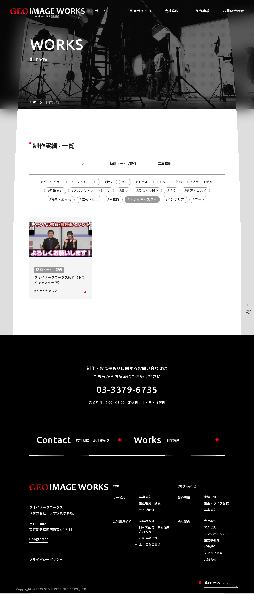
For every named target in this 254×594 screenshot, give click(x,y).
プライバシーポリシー (46, 561)
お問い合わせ (233, 10)
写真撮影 (166, 163)
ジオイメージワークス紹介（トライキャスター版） (59, 280)
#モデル (142, 181)
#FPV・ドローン (83, 181)
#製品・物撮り (147, 190)
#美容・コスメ (196, 190)
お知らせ (210, 560)
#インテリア (175, 199)
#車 (125, 181)
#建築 (109, 181)
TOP (32, 102)
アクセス (210, 528)
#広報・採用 (89, 199)
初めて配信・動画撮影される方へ (154, 530)
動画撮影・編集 (150, 504)
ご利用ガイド (136, 10)
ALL (84, 163)
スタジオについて (216, 534)
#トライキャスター (142, 199)
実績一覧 (210, 497)
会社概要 (210, 521)
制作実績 (203, 10)
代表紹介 (210, 547)
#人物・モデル (202, 181)
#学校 (171, 190)
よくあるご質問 (150, 545)
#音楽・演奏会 (60, 199)
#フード (199, 199)
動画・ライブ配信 (123, 163)
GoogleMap (38, 540)
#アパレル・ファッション (90, 190)
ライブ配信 (146, 510)
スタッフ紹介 (213, 554)
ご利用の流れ (148, 539)
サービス (102, 10)
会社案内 (171, 10)
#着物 (123, 190)
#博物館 (113, 199)
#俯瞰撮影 (54, 190)
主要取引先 (212, 541)
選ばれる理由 (148, 521)
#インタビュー (51, 181)
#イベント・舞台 (170, 181)
